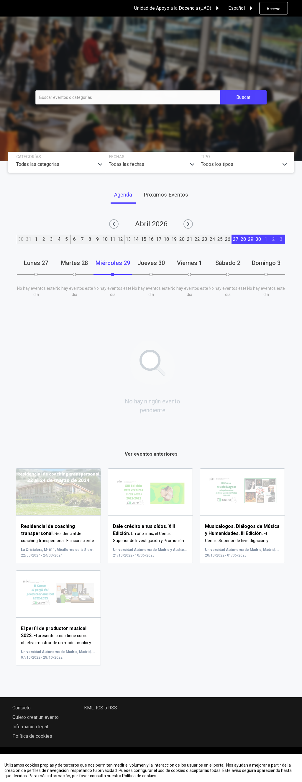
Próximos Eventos (166, 195)
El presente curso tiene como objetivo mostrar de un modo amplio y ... (58, 635)
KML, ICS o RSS (100, 708)
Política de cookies (32, 736)
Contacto (21, 708)
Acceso (273, 8)
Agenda (123, 195)
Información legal (30, 726)
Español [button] (241, 8)
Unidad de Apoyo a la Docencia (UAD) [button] (177, 8)
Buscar (243, 97)
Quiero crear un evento (35, 717)
